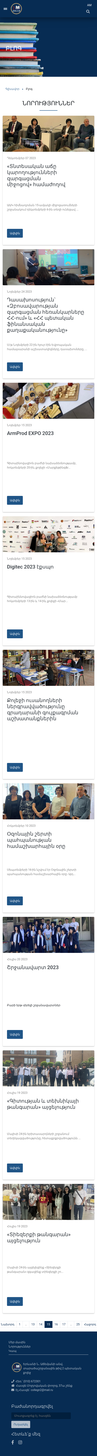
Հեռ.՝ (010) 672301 (26, 1381)
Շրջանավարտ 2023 (33, 967)
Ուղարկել (21, 1424)
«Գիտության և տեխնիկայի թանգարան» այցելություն (43, 1104)
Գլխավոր (12, 89)
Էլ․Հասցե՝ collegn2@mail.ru (32, 1390)
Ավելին (15, 233)
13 (33, 1324)
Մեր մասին (17, 1342)
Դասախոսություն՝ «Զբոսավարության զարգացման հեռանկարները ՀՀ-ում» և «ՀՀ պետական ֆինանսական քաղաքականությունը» (45, 315)
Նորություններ (20, 1346)
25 (78, 1324)
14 (40, 1324)
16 (56, 1324)
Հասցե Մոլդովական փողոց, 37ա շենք (41, 1385)
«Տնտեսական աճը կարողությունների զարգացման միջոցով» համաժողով (36, 175)
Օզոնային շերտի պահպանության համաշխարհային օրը (36, 840)
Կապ (13, 1351)
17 (64, 1324)
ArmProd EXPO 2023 (30, 433)
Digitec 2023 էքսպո (30, 567)
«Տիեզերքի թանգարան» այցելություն (39, 1237)
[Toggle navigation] (5, 8)
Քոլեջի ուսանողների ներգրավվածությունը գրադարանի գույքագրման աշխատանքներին (42, 709)
